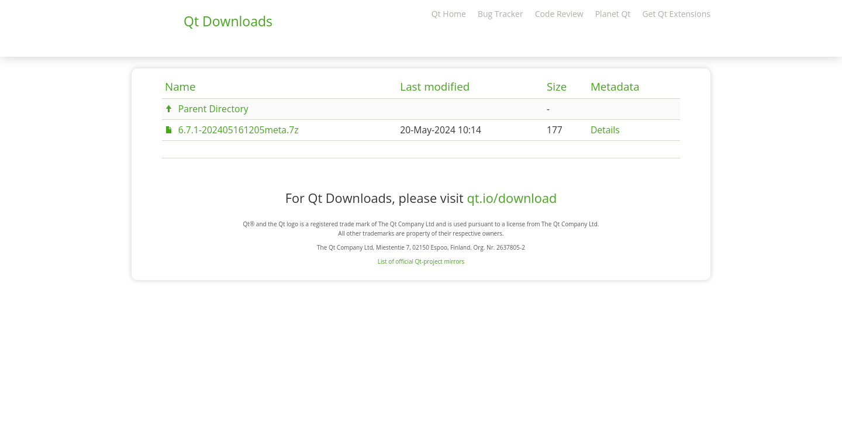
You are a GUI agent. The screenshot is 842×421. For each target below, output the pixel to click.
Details (605, 129)
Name (180, 86)
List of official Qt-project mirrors (421, 261)
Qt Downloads (228, 21)
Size (557, 86)
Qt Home (449, 13)
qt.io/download (512, 197)
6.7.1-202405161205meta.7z (238, 129)
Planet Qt (613, 13)
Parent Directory (213, 108)
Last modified (435, 86)
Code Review (559, 13)
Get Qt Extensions (676, 13)
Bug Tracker (500, 13)
